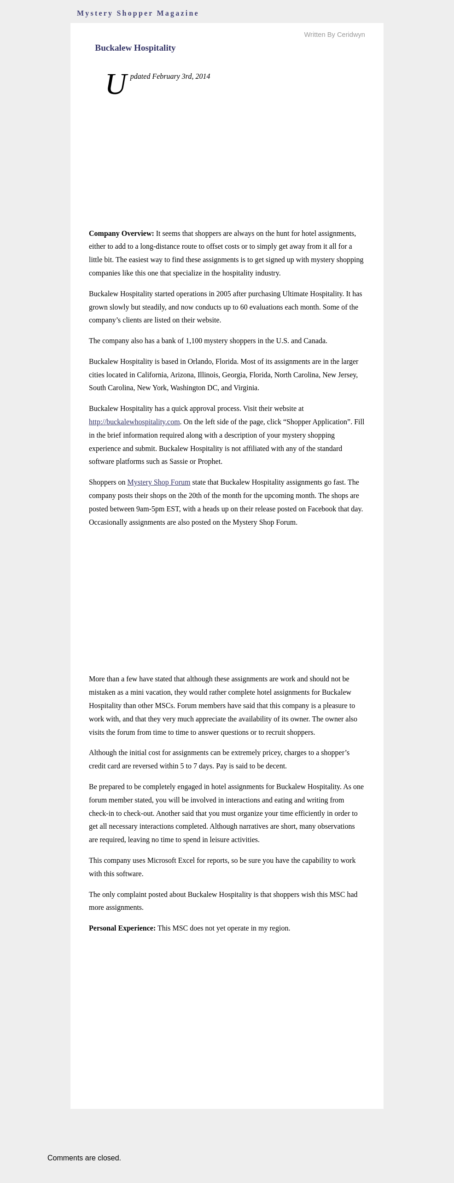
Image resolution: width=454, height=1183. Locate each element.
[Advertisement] (227, 162)
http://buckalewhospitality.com (134, 422)
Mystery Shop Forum (159, 482)
